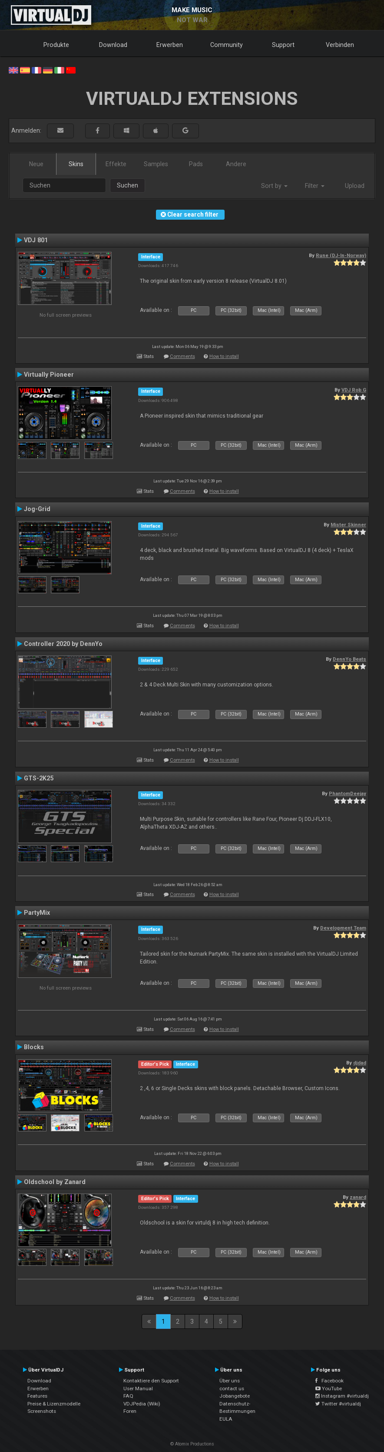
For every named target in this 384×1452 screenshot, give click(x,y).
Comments (182, 356)
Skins (76, 164)
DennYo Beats (349, 659)
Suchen (127, 185)
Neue (36, 164)
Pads (196, 164)
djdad (359, 1063)
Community (226, 44)
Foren (129, 1411)
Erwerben (169, 44)
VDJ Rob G (353, 390)
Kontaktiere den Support (151, 1381)
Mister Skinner (348, 525)
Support (283, 44)
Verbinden (340, 44)
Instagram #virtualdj (342, 1396)
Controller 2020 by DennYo (63, 643)
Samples (156, 164)
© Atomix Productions (192, 1444)
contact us (231, 1388)
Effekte (116, 164)
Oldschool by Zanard (55, 1181)
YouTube (328, 1388)
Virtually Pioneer (49, 374)
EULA (225, 1419)
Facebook (329, 1381)
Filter (314, 185)
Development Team (343, 928)
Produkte (56, 44)
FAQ (128, 1396)
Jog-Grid (37, 508)
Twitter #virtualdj (338, 1404)
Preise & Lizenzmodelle (53, 1404)
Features (37, 1396)
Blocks (34, 1047)
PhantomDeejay (347, 793)
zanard (358, 1197)
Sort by (274, 185)
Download (113, 44)
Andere (236, 164)
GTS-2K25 (38, 778)
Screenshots (41, 1411)
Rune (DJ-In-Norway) (341, 255)
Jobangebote (234, 1396)
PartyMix (37, 912)
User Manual (138, 1388)
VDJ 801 (36, 240)
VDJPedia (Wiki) (141, 1404)
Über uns (229, 1381)
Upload (354, 185)
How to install (224, 356)
